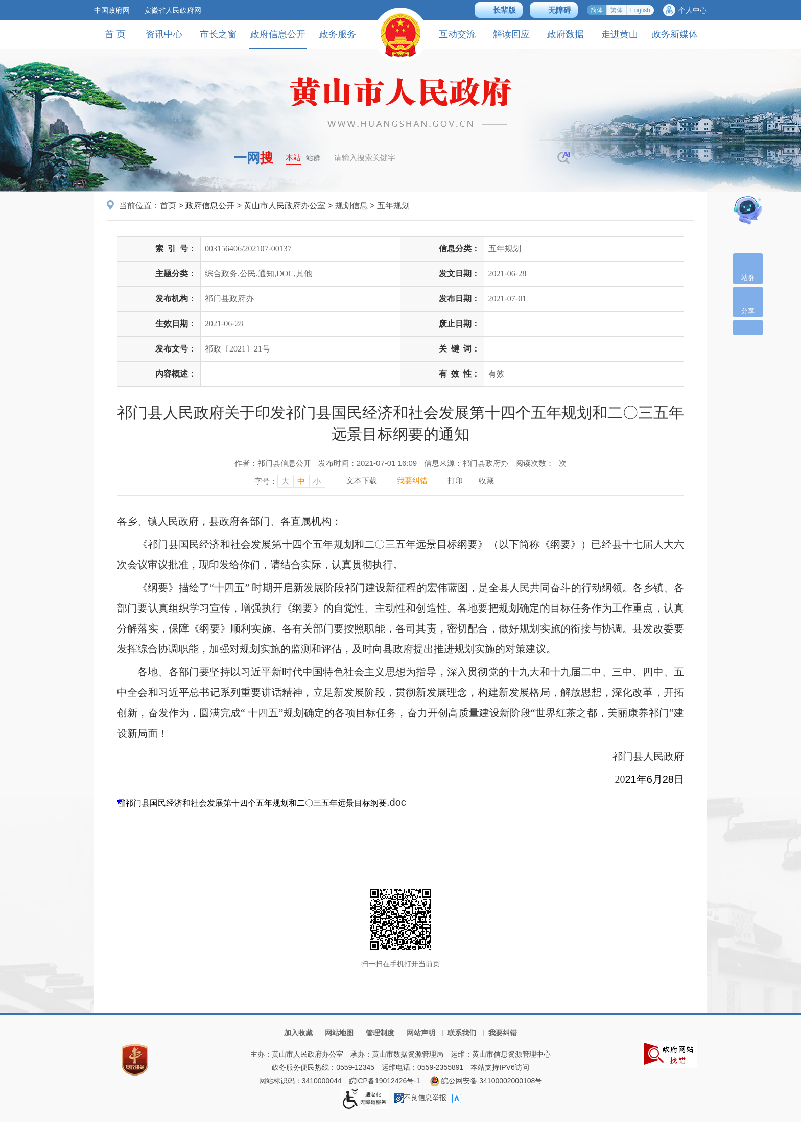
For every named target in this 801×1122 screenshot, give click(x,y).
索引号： (175, 248)
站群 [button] (313, 158)
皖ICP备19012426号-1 (384, 1081)
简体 (597, 10)
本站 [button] (293, 157)
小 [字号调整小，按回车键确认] (317, 481)
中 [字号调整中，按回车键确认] (301, 481)
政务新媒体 (675, 34)
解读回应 (511, 34)
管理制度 (380, 1032)
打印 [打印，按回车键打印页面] (455, 480)
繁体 (616, 10)
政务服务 (337, 34)
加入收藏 (298, 1032)
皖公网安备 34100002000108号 (486, 1081)
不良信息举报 (420, 1097)
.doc (265, 802)
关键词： (459, 348)
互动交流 (457, 34)
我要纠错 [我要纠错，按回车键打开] (412, 480)
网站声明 (421, 1032)
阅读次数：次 (541, 463)
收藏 (486, 480)
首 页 (115, 34)
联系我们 (461, 1032)
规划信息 (351, 205)
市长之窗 (218, 34)
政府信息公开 (277, 38)
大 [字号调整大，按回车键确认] (285, 481)
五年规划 (393, 205)
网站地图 (339, 1032)
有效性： (459, 373)
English (640, 10)
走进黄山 (619, 34)
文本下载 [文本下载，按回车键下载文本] (361, 480)
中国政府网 (112, 10)
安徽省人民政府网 (172, 10)
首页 (168, 205)
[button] (499, 10)
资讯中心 (164, 34)
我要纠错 (502, 1032)
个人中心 (692, 10)
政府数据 (565, 34)
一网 (253, 158)
